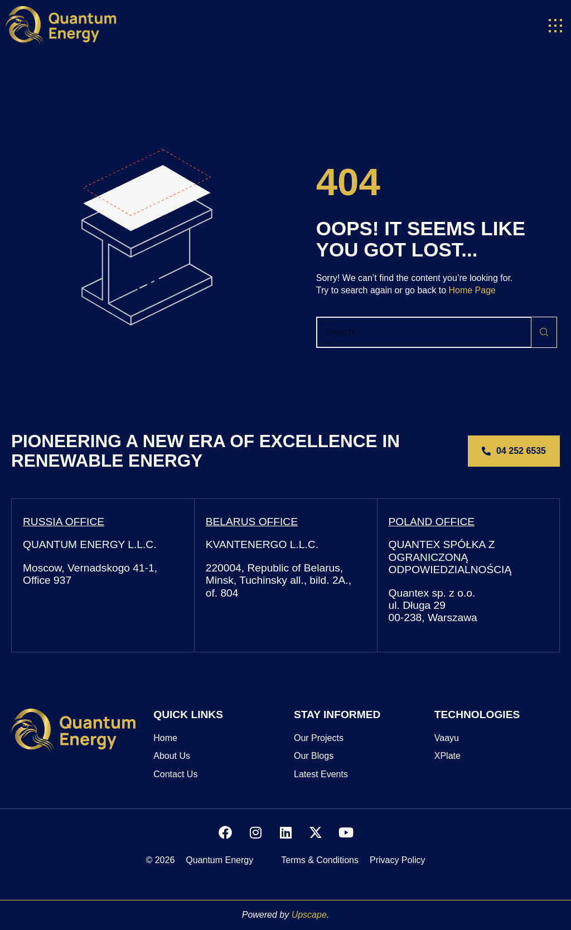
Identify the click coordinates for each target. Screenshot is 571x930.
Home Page (472, 290)
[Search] (544, 332)
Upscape (309, 914)
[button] (555, 26)
